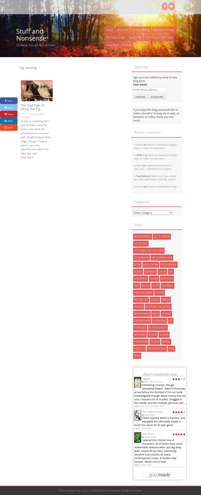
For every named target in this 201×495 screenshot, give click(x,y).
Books (57, 7)
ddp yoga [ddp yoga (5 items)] (167, 278)
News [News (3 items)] (155, 313)
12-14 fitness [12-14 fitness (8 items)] (162, 236)
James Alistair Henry (152, 382)
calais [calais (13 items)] (162, 271)
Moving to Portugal (164, 30)
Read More (27, 157)
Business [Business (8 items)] (150, 271)
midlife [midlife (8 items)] (138, 306)
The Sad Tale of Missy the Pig (32, 107)
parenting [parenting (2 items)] (159, 320)
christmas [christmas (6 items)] (140, 278)
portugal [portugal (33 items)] (140, 327)
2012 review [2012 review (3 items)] (141, 257)
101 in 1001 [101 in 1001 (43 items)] (141, 243)
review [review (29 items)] (152, 334)
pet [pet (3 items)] (171, 320)
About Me (122, 30)
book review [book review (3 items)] (169, 264)
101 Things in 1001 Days (159, 37)
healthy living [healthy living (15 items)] (143, 292)
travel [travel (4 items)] (166, 341)
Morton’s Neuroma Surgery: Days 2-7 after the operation (155, 146)
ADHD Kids (44, 7)
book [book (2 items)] (137, 264)
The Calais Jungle (115, 37)
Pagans (146, 378)
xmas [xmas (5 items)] (137, 355)
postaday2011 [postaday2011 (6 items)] (158, 327)
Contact (126, 45)
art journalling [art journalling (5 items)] (161, 257)
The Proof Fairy (28, 7)
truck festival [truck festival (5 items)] (157, 348)
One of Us (147, 434)
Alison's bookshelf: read (160, 374)
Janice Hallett (149, 415)
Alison (27, 116)
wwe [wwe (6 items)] (171, 348)
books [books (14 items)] (138, 271)
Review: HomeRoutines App (162, 186)
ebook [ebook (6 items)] (145, 285)
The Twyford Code (152, 411)
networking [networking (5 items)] (142, 313)
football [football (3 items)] (168, 285)
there (139, 165)
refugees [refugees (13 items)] (140, 334)
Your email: (140, 84)
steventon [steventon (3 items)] (141, 341)
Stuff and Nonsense (31, 35)
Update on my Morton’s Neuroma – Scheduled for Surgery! (153, 167)
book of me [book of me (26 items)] (150, 264)
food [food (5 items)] (155, 285)
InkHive (85, 490)
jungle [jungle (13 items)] (155, 299)
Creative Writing (141, 30)
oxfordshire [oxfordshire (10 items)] (142, 320)
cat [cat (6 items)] (171, 271)
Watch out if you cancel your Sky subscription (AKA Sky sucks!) (155, 177)
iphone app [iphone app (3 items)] (141, 299)
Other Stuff (112, 45)
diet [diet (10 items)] (136, 285)
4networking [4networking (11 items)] (142, 236)
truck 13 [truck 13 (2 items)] (139, 348)
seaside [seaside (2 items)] (164, 334)
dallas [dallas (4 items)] (154, 278)
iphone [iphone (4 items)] (159, 292)
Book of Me (135, 37)
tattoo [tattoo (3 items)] (155, 341)
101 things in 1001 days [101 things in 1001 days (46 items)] (149, 250)
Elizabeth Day (150, 437)
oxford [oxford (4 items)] (166, 313)
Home (109, 30)
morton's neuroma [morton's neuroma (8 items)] (158, 306)
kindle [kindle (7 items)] (166, 299)
